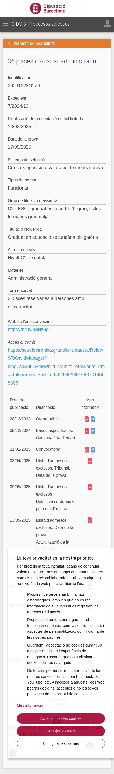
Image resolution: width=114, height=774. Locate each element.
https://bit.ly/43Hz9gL (29, 329)
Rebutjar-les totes (61, 731)
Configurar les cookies (61, 743)
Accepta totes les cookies (60, 718)
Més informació (30, 705)
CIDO (17, 24)
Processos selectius (49, 24)
